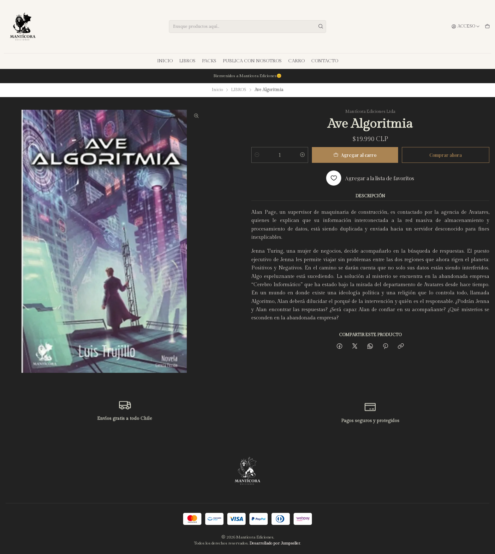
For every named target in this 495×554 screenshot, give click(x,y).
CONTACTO (324, 61)
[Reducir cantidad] (257, 155)
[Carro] (487, 26)
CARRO (296, 61)
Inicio (217, 90)
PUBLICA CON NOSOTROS (252, 61)
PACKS (209, 61)
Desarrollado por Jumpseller (274, 543)
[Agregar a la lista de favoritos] (370, 178)
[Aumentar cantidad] (302, 155)
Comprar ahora (445, 155)
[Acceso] (465, 26)
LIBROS (187, 61)
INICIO (165, 61)
